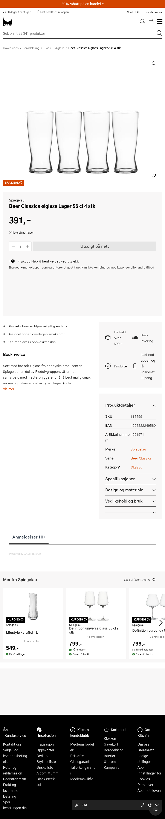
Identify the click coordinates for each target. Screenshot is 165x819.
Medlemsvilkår (81, 778)
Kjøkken (110, 738)
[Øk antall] (28, 246)
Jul (39, 784)
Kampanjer (112, 767)
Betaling (9, 796)
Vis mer (8, 388)
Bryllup (42, 755)
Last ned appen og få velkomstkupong (148, 366)
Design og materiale (124, 490)
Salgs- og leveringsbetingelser (15, 755)
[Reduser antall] (13, 246)
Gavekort (111, 744)
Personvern (146, 784)
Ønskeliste (45, 767)
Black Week (46, 778)
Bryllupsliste (46, 761)
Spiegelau (16, 200)
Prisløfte (120, 366)
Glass (47, 47)
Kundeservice (154, 12)
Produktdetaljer (120, 405)
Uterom (110, 761)
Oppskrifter (45, 749)
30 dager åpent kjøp (17, 12)
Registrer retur (14, 778)
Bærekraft (146, 749)
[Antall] (20, 246)
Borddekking (31, 47)
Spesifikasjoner (120, 479)
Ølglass (59, 47)
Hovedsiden (11, 47)
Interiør (109, 755)
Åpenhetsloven (149, 790)
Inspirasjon (45, 744)
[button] (154, 175)
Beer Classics (141, 458)
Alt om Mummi (48, 773)
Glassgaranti (80, 761)
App (141, 767)
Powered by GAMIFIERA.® (25, 554)
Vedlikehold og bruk (123, 501)
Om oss (143, 744)
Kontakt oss (12, 744)
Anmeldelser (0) (28, 537)
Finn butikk (133, 12)
